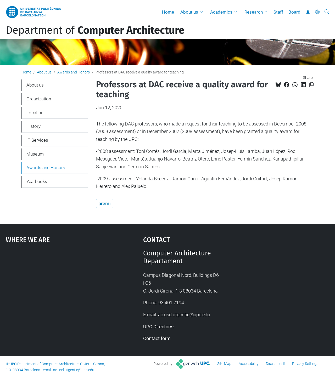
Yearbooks (36, 181)
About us (189, 12)
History (33, 126)
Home (168, 12)
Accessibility (249, 364)
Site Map (224, 364)
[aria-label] (327, 12)
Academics (221, 12)
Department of (95, 30)
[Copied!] (311, 85)
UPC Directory (157, 326)
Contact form (157, 338)
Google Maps (57, 288)
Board (294, 12)
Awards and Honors (73, 72)
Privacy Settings (305, 364)
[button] (202, 12)
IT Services (37, 140)
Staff (278, 12)
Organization (38, 98)
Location (34, 112)
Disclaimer (274, 364)
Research (253, 12)
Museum (35, 154)
